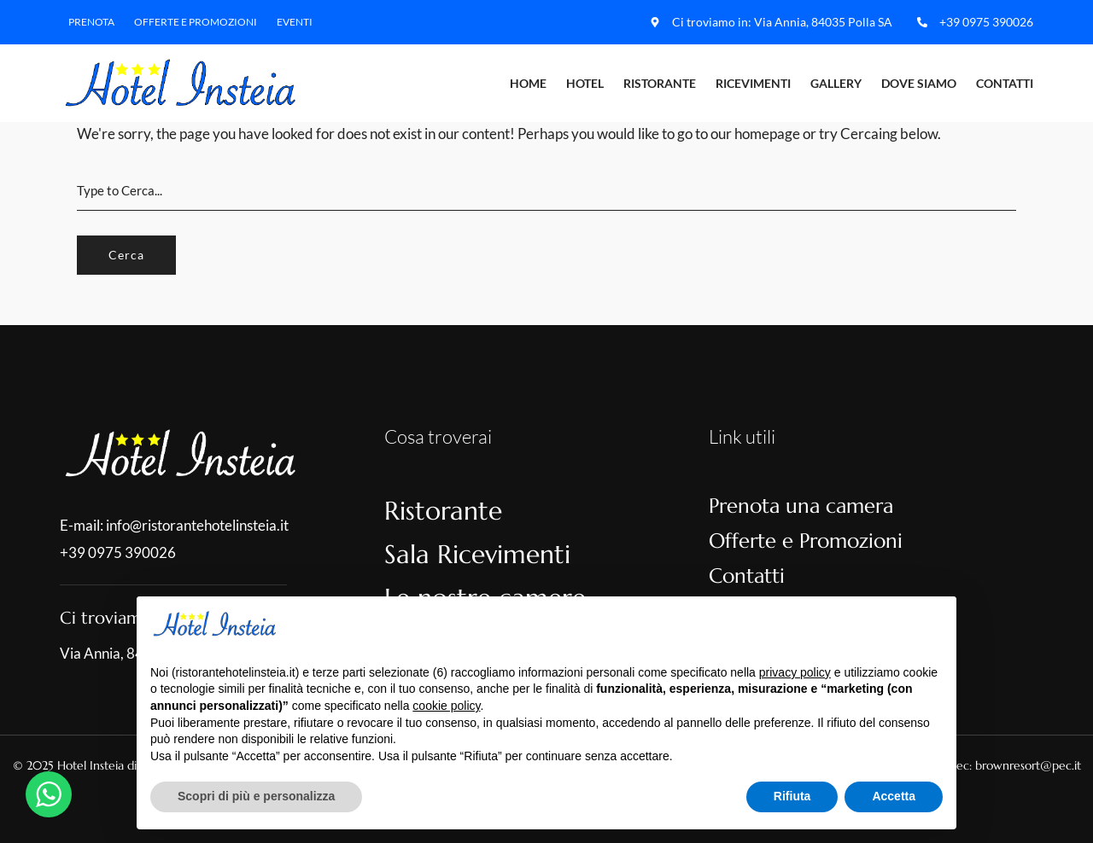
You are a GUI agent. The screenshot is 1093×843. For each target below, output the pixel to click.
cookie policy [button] (446, 705)
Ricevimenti (753, 83)
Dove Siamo (918, 83)
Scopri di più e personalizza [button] (256, 796)
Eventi (295, 21)
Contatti (1004, 83)
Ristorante (659, 83)
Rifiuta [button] (792, 796)
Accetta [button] (893, 796)
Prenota (91, 21)
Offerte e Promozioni (195, 21)
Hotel (585, 83)
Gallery (836, 83)
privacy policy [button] (795, 672)
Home (528, 83)
